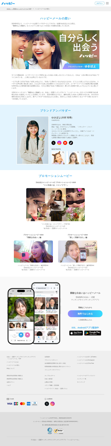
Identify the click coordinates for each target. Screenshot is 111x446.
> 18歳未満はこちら (85, 320)
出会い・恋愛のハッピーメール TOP (19, 9)
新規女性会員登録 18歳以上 (15, 375)
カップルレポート (50, 375)
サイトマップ (81, 382)
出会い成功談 (48, 379)
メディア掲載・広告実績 (52, 385)
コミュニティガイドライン (52, 370)
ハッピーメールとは (12, 362)
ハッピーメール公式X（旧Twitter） (87, 357)
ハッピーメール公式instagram (86, 360)
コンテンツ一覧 (81, 379)
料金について (11, 368)
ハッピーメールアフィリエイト (86, 375)
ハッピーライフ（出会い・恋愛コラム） (56, 388)
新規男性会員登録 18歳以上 (15, 379)
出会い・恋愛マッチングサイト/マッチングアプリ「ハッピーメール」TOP (21, 357)
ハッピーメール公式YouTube (85, 363)
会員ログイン (11, 382)
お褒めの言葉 (48, 382)
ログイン (100, 3)
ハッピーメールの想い (13, 365)
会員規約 (47, 357)
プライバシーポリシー (51, 360)
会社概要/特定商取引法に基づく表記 (55, 363)
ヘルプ (9, 385)
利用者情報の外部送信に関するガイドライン (58, 366)
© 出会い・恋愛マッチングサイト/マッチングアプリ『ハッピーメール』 (55, 440)
